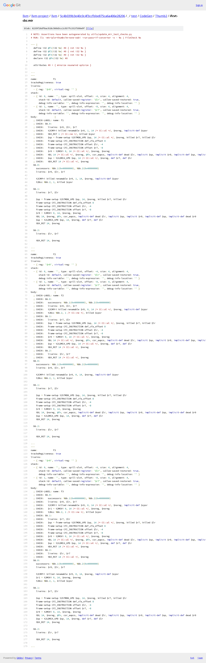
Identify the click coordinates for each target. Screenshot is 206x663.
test (134, 16)
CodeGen (146, 16)
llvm (26, 16)
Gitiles (20, 657)
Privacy (28, 657)
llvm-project (40, 16)
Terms (37, 657)
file (90, 28)
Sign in (199, 5)
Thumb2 (161, 16)
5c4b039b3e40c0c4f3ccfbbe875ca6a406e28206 (92, 16)
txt (192, 657)
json (200, 657)
